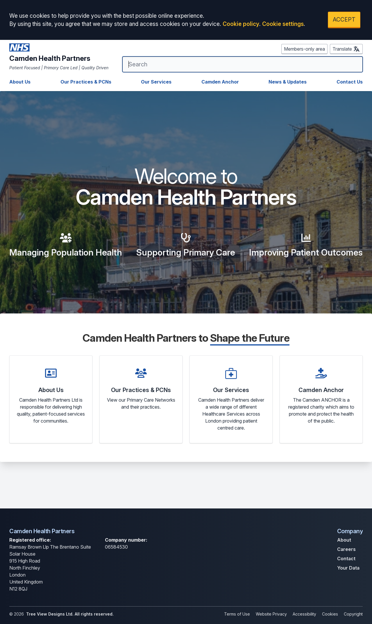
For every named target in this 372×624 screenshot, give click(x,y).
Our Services (156, 82)
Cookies (330, 613)
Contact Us (350, 82)
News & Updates (288, 82)
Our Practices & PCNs (85, 82)
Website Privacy (271, 613)
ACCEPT (344, 19)
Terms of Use (237, 613)
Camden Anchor (220, 82)
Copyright (353, 613)
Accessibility (304, 613)
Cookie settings (283, 23)
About (344, 540)
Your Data (348, 568)
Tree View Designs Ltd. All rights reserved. (70, 613)
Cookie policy (241, 23)
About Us (20, 82)
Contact (346, 558)
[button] (50, 399)
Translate (346, 48)
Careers (346, 549)
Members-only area (304, 49)
